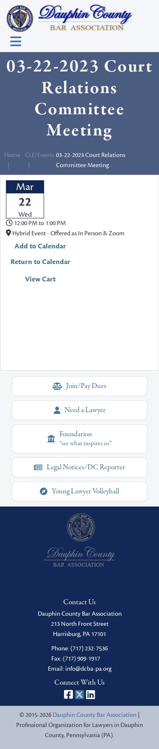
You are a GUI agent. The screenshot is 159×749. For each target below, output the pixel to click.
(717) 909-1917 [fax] (81, 659)
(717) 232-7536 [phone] (89, 648)
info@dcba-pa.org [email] (88, 669)
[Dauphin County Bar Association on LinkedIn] (90, 694)
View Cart (40, 279)
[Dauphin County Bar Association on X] (79, 694)
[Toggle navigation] (15, 41)
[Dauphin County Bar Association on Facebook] (68, 694)
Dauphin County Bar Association (95, 715)
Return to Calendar (40, 262)
